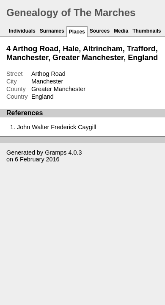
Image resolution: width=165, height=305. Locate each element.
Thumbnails (146, 31)
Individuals (22, 31)
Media (121, 31)
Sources (100, 31)
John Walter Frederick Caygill (56, 127)
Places (77, 32)
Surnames (52, 31)
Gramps (55, 152)
